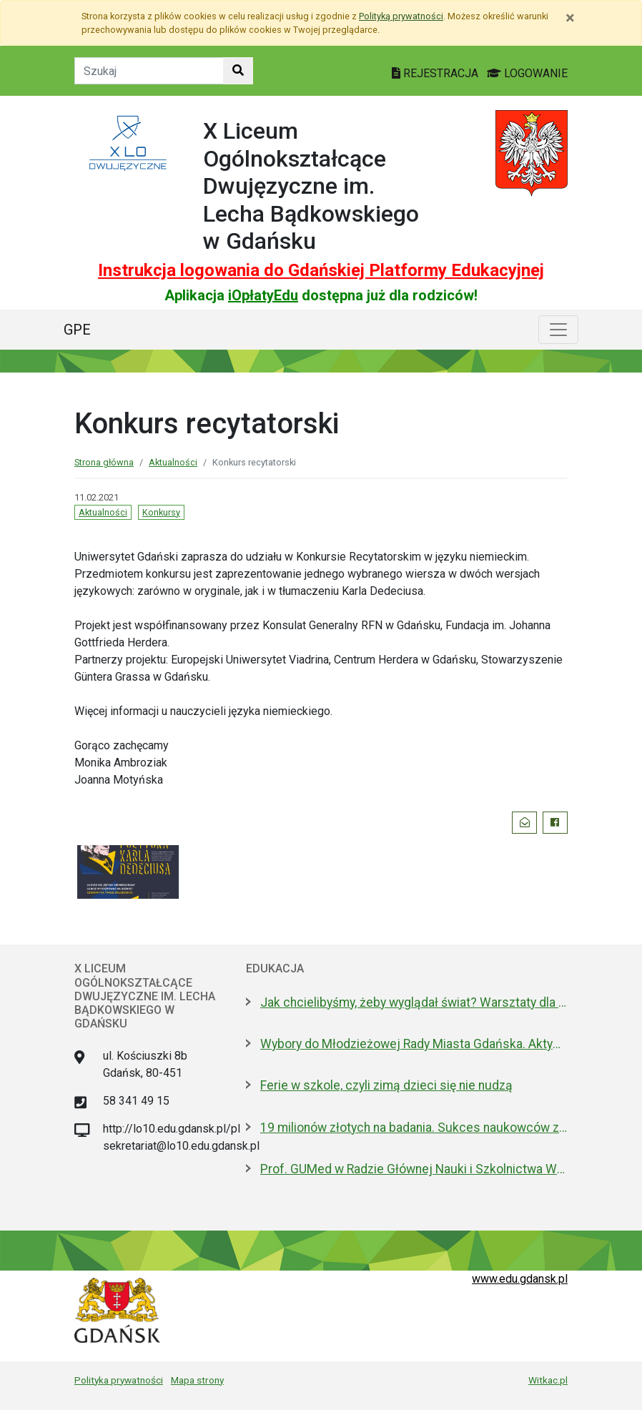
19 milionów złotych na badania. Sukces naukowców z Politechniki (414, 1127)
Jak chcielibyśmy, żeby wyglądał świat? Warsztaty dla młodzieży (414, 1002)
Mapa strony (197, 1380)
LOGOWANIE (527, 73)
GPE (77, 329)
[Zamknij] (570, 17)
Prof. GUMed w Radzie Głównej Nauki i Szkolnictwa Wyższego (414, 1169)
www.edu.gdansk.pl (520, 1279)
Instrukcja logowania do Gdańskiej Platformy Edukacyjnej (321, 270)
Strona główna (104, 462)
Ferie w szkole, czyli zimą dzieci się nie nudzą (386, 1085)
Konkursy (161, 512)
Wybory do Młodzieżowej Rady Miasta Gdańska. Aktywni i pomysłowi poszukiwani (414, 1044)
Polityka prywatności (118, 1380)
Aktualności (173, 462)
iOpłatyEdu (263, 295)
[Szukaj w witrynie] (238, 70)
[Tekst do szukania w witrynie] (149, 70)
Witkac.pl (548, 1380)
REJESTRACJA (436, 73)
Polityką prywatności (401, 16)
